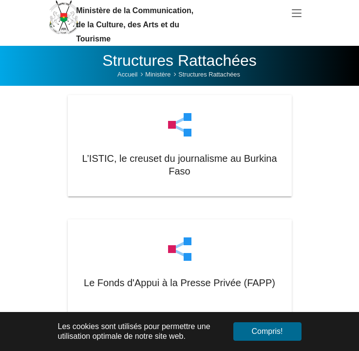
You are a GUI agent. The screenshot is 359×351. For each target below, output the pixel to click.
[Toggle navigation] (297, 13)
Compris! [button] (267, 331)
